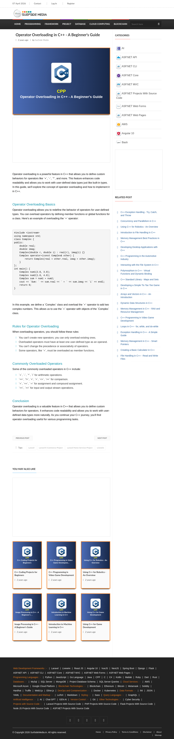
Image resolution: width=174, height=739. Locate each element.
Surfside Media (42, 40)
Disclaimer (147, 732)
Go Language (76, 677)
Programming (33, 24)
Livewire (100, 448)
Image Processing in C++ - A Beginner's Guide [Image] (27, 626)
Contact (37, 3)
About (159, 732)
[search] (159, 24)
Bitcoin (121, 686)
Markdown (72, 695)
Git (94, 699)
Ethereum (109, 686)
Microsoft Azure (21, 686)
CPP (98, 677)
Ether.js (50, 690)
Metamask (133, 686)
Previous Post (22, 438)
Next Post (102, 438)
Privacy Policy (111, 732)
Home (17, 24)
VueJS (105, 668)
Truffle (28, 690)
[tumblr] (104, 720)
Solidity (145, 686)
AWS (121, 124)
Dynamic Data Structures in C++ (136, 303)
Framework (51, 24)
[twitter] (78, 720)
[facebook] (70, 720)
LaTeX (60, 695)
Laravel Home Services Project (79, 448)
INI (141, 690)
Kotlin (118, 677)
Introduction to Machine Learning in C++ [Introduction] (61, 626)
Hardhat (17, 690)
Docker (97, 690)
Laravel (31, 448)
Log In (54, 3)
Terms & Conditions (130, 732)
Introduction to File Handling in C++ (138, 232)
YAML (16, 695)
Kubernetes (110, 690)
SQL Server (46, 681)
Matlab (128, 677)
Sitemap (158, 735)
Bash (122, 142)
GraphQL (132, 695)
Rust (154, 677)
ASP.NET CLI (126, 66)
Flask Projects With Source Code (136, 704)
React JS (78, 668)
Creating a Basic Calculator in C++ (138, 350)
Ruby (138, 677)
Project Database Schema (82, 681)
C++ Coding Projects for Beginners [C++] (26, 574)
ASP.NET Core (127, 75)
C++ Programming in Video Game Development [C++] (59, 575)
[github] (95, 720)
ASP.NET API (126, 57)
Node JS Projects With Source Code (31, 708)
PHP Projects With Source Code (101, 704)
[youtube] (87, 720)
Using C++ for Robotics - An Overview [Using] (95, 574)
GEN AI (63, 699)
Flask (151, 668)
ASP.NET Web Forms (131, 106)
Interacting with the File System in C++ (140, 265)
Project (66, 24)
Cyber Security (132, 699)
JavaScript (61, 677)
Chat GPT (51, 699)
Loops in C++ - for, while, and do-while (139, 326)
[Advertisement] (61, 140)
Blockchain (120, 24)
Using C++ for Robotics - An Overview (139, 226)
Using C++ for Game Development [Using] (93, 626)
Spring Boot (128, 668)
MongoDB (61, 681)
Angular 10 (125, 133)
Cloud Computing (99, 24)
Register (71, 3)
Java (89, 677)
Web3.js (39, 690)
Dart (146, 677)
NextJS (115, 668)
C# (110, 677)
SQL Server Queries (109, 681)
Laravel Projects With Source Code (63, 704)
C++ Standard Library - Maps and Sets (140, 279)
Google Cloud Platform (43, 686)
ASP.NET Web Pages (131, 115)
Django (141, 668)
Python (48, 677)
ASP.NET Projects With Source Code (136, 95)
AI (120, 48)
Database (80, 24)
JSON (149, 690)
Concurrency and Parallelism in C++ (138, 221)
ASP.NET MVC (127, 84)
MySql (34, 681)
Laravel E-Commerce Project (51, 448)
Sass (97, 695)
